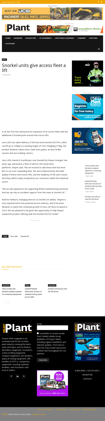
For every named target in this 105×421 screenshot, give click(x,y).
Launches (6, 285)
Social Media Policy (89, 409)
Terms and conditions (44, 409)
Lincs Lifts (14, 236)
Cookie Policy (61, 409)
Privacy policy (74, 409)
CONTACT (87, 379)
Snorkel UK (25, 236)
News (4, 60)
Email (39, 324)
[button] (99, 49)
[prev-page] (3, 302)
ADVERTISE (87, 374)
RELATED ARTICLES (12, 267)
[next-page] (8, 302)
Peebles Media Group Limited (19, 414)
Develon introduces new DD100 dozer (92, 198)
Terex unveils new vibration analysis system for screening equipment (12, 291)
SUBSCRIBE (80, 370)
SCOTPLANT (93, 370)
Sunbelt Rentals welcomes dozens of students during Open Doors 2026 (93, 185)
